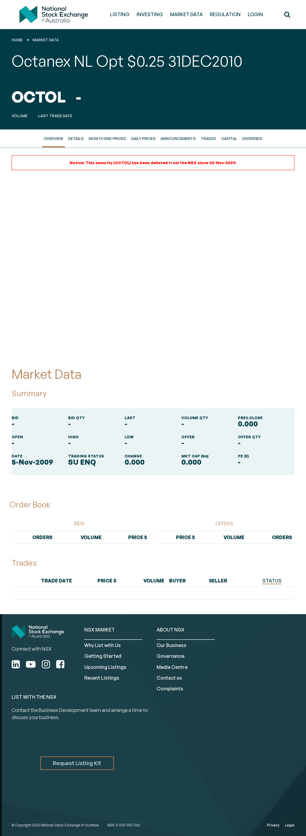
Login (255, 14)
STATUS (271, 581)
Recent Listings (101, 678)
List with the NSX (34, 697)
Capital (229, 138)
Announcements (178, 138)
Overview (53, 138)
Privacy (273, 825)
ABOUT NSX (170, 630)
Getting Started (102, 656)
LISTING (119, 14)
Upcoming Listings (105, 667)
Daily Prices (143, 138)
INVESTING (150, 14)
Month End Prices (107, 138)
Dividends (252, 138)
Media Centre (172, 667)
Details (76, 138)
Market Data (46, 40)
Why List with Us (102, 645)
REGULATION (225, 14)
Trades (208, 138)
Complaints (170, 689)
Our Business (171, 645)
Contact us (169, 678)
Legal (289, 825)
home (17, 40)
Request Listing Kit (77, 763)
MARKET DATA (186, 14)
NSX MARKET (99, 630)
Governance (170, 656)
